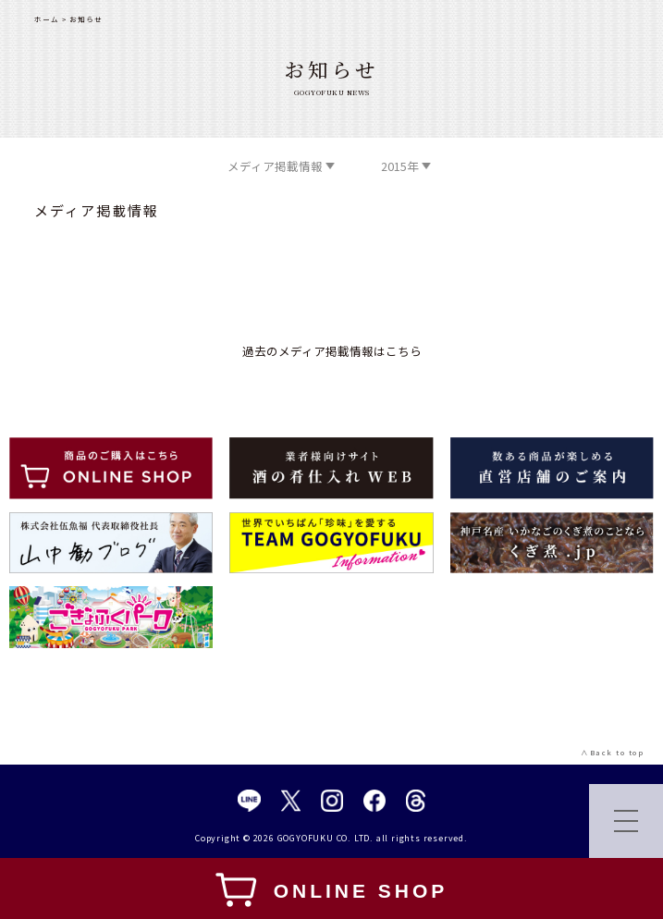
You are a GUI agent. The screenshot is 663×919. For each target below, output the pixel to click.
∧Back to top (612, 752)
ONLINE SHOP (331, 890)
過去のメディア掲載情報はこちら (332, 351)
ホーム (46, 19)
